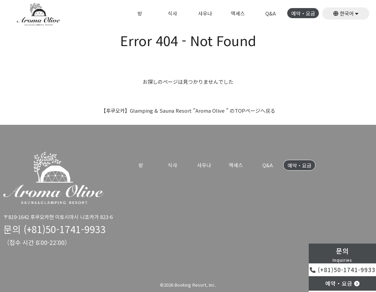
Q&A (270, 14)
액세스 (238, 14)
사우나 (205, 14)
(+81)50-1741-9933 (342, 269)
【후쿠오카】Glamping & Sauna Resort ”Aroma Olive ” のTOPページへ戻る (188, 110)
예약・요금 (303, 14)
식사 (172, 14)
